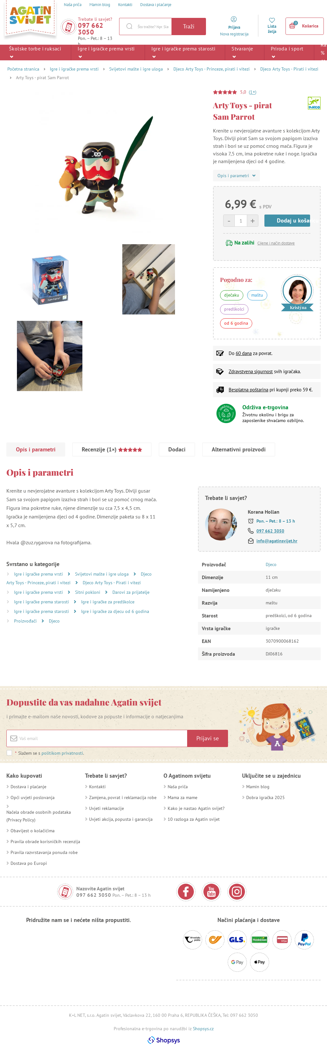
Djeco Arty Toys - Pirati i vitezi (289, 69)
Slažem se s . (49, 753)
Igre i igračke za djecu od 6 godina (115, 611)
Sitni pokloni (88, 592)
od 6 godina (236, 323)
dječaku (231, 295)
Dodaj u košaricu (293, 220)
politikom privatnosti (62, 753)
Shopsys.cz (203, 1028)
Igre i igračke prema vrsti (106, 52)
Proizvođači (26, 621)
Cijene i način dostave (276, 243)
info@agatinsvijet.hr (276, 541)
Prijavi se (207, 738)
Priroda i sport (287, 52)
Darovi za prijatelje (130, 592)
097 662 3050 (90, 28)
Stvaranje (242, 52)
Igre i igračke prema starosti (183, 52)
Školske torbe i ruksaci (35, 52)
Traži (188, 26)
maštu (257, 295)
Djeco (54, 621)
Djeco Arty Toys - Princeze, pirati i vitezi (211, 69)
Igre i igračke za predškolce (107, 602)
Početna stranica (23, 69)
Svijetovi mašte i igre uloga (136, 69)
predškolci (234, 309)
